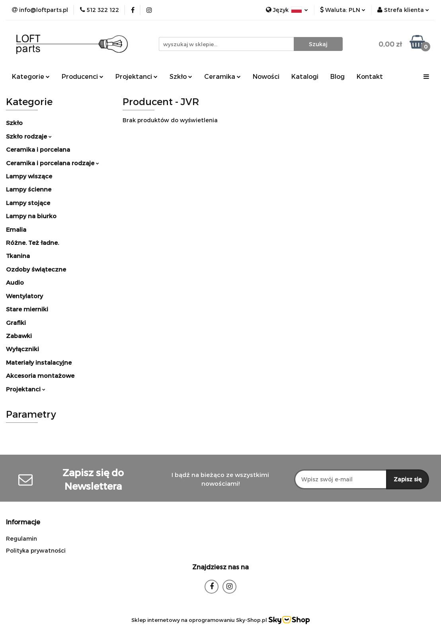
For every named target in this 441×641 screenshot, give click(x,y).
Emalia (16, 229)
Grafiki (16, 322)
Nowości (266, 76)
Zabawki (19, 335)
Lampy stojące (28, 202)
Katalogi (304, 76)
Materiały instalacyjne (39, 362)
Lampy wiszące (29, 176)
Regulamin (21, 538)
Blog (337, 76)
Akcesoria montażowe (40, 375)
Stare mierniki (27, 309)
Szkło (181, 76)
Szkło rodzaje (29, 136)
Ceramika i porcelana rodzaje (52, 162)
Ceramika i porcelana (38, 149)
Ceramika (222, 76)
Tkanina (18, 255)
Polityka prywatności (36, 550)
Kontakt (370, 76)
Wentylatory (24, 295)
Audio (15, 282)
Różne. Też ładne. (32, 242)
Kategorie (31, 76)
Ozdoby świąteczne (36, 269)
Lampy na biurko (31, 215)
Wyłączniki (22, 348)
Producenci (82, 76)
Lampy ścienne (28, 189)
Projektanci (136, 76)
